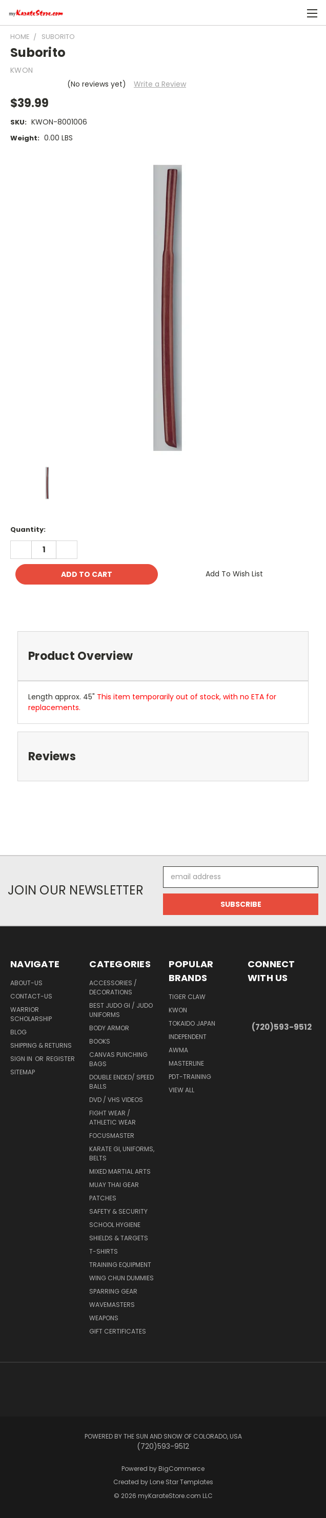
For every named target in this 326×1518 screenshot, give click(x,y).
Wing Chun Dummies (121, 1278)
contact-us (31, 996)
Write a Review (160, 84)
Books (99, 1041)
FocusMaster (111, 1135)
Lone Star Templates (181, 1482)
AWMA (178, 1050)
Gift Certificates (117, 1331)
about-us (26, 983)
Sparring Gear (113, 1291)
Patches (102, 1198)
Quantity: (28, 529)
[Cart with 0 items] (293, 13)
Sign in (22, 1058)
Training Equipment (120, 1264)
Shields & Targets (118, 1238)
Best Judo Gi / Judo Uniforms (121, 1010)
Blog (18, 1032)
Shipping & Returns (41, 1045)
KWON (178, 1010)
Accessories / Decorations (113, 987)
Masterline (186, 1063)
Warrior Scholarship (31, 1014)
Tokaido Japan (192, 1023)
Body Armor (109, 1028)
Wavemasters (112, 1304)
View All (181, 1090)
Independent (188, 1036)
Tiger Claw (187, 996)
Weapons (103, 1318)
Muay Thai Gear (114, 1184)
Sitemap (22, 1072)
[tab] (163, 656)
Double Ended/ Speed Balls (121, 1082)
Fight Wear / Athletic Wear (112, 1118)
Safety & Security (118, 1211)
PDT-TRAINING (190, 1076)
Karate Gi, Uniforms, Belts (121, 1153)
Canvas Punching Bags (118, 1059)
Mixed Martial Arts (120, 1171)
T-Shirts (103, 1251)
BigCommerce (181, 1468)
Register (60, 1058)
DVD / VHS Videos (116, 1099)
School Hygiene (114, 1224)
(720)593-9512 (282, 1027)
